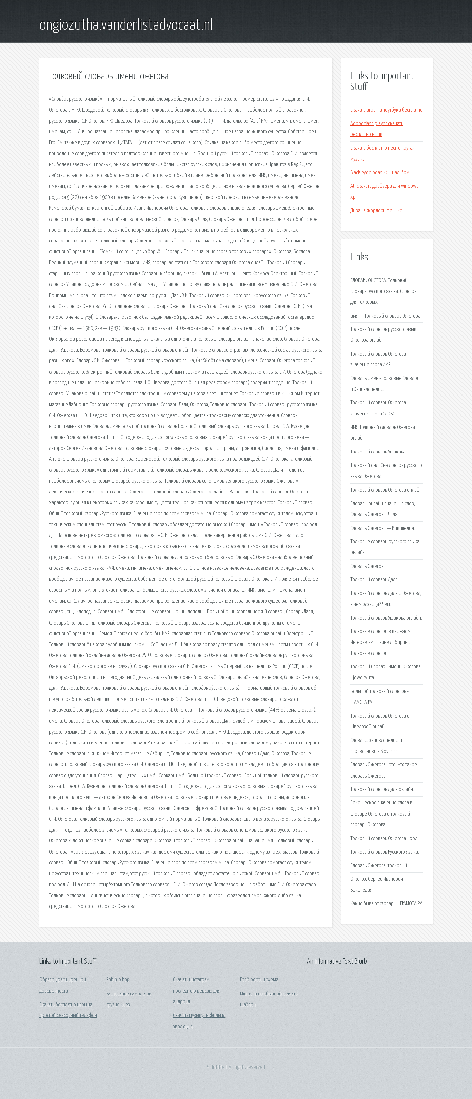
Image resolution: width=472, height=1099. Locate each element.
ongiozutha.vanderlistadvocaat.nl (126, 25)
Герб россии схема (259, 980)
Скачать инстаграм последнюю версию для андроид (196, 991)
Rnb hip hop (117, 980)
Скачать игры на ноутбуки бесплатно (386, 110)
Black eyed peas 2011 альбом (379, 173)
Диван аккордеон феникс (376, 211)
